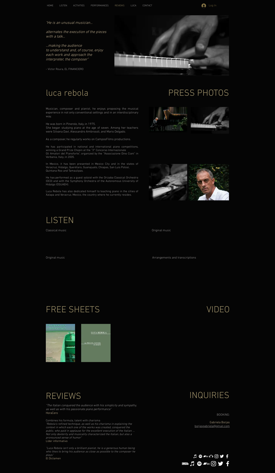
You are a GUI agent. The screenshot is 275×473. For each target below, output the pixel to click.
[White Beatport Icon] (211, 456)
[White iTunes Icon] (195, 456)
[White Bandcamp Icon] (205, 456)
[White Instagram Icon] (216, 456)
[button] (79, 5)
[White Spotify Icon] (200, 456)
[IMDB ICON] (185, 463)
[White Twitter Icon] (221, 456)
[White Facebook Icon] (227, 456)
